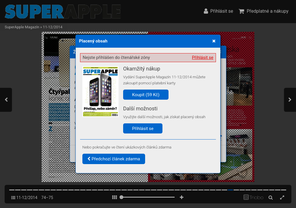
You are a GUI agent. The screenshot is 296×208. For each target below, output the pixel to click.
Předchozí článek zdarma (113, 158)
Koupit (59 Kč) (146, 94)
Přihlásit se (202, 57)
